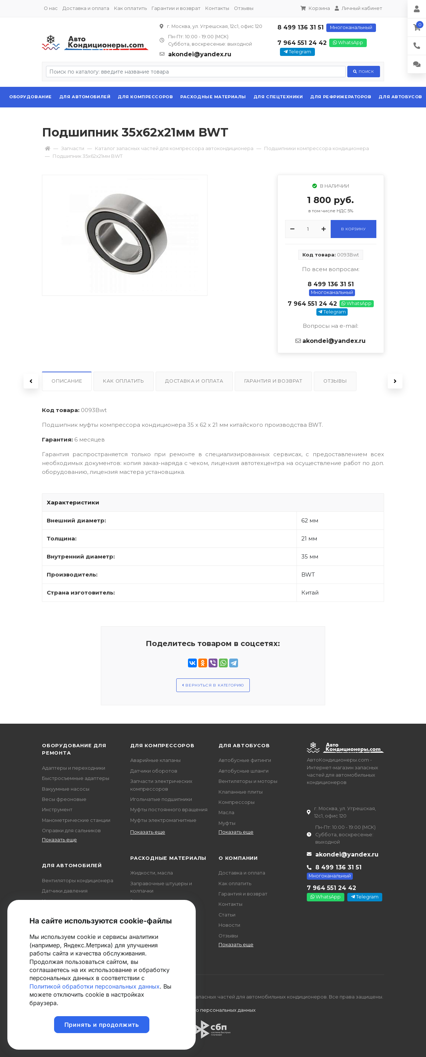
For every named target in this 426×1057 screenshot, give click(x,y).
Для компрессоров (145, 96)
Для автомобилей (84, 96)
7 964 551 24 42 (302, 42)
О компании (238, 858)
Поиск (363, 71)
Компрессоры (237, 802)
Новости (229, 925)
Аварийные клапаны (155, 760)
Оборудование (30, 96)
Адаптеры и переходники (73, 768)
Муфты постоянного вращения (168, 809)
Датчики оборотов (153, 771)
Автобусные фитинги (245, 760)
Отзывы (243, 8)
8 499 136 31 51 (300, 27)
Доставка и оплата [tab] (194, 381)
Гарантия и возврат (243, 894)
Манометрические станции (76, 820)
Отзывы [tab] (335, 381)
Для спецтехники (278, 96)
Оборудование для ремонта (74, 749)
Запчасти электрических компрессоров (161, 784)
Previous (31, 381)
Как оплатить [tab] (123, 381)
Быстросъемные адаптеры (75, 778)
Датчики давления (65, 891)
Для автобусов (400, 96)
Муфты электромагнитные (163, 820)
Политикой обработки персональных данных (94, 986)
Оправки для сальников (71, 830)
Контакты (217, 8)
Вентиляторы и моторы (248, 781)
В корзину (353, 229)
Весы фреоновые (64, 799)
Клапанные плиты (241, 792)
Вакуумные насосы (65, 789)
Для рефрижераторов (340, 96)
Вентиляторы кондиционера (77, 880)
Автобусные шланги (244, 771)
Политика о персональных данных (213, 1010)
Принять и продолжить (101, 1024)
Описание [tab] (67, 381)
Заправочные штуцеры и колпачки (161, 887)
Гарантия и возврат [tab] (273, 381)
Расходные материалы (213, 96)
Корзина (315, 8)
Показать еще (59, 840)
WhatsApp (348, 42)
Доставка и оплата (86, 8)
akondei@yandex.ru (199, 54)
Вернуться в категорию (213, 685)
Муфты (227, 823)
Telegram (297, 51)
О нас (51, 8)
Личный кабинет (358, 8)
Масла (226, 812)
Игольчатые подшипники (161, 799)
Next (395, 381)
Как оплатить (130, 8)
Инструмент (57, 809)
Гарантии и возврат (176, 8)
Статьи (227, 915)
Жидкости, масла (151, 873)
